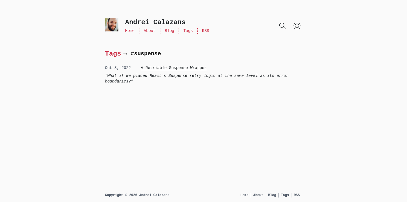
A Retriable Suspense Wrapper (174, 68)
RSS (205, 31)
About (150, 31)
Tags (188, 31)
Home (130, 31)
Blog (169, 31)
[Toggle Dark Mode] (297, 26)
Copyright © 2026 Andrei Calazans (137, 195)
